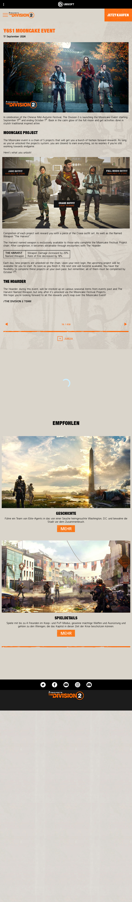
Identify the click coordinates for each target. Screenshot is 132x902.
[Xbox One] (97, 720)
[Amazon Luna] (97, 741)
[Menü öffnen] (5, 15)
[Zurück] (66, 338)
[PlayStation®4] (97, 727)
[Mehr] (66, 528)
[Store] (66, 864)
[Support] (66, 896)
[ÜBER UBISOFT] (66, 880)
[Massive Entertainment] (40, 720)
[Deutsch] (66, 821)
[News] (66, 888)
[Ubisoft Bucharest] (40, 727)
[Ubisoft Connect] (66, 872)
